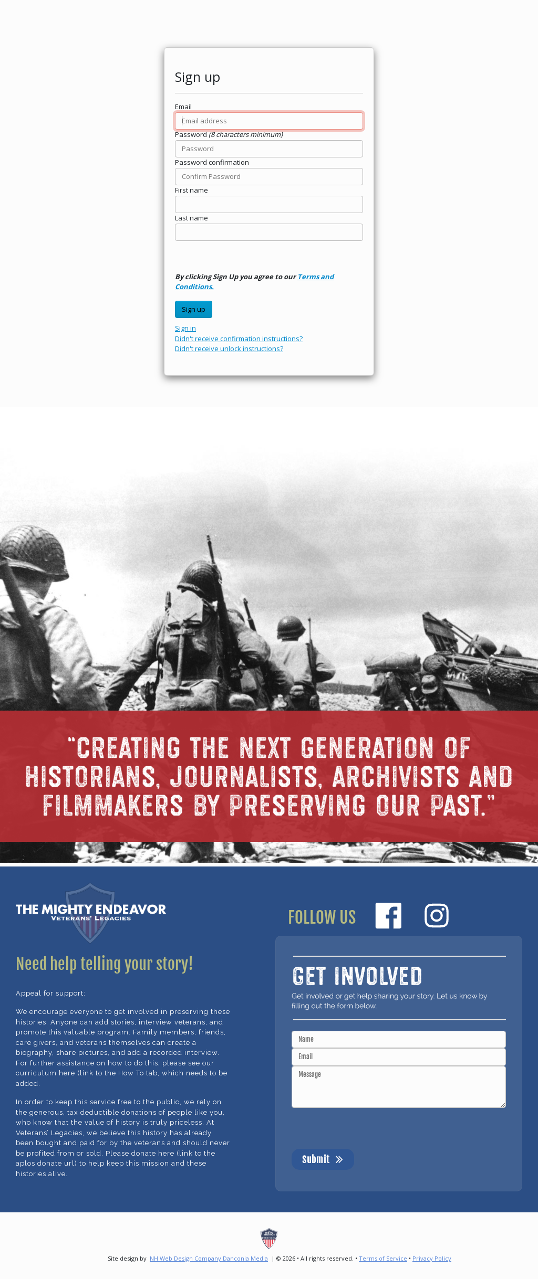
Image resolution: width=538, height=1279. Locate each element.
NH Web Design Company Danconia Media (209, 1258)
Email (183, 106)
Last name (191, 218)
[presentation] (371, 1128)
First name (191, 190)
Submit (323, 1159)
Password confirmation (212, 162)
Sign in (185, 328)
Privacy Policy (431, 1258)
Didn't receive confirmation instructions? (239, 338)
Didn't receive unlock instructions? (229, 348)
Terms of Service (383, 1258)
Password (191, 134)
